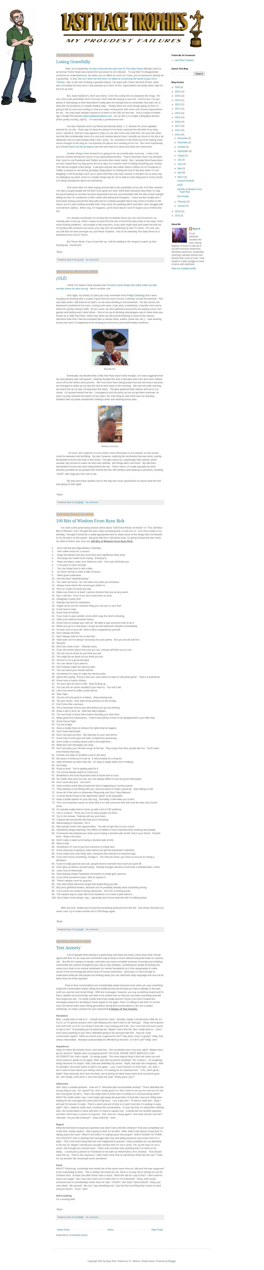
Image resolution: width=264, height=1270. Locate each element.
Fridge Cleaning (135, 295)
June (180, 164)
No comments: (92, 260)
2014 (177, 211)
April (179, 172)
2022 (177, 104)
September (183, 151)
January (181, 206)
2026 (177, 87)
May (179, 168)
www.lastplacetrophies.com (97, 116)
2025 (177, 91)
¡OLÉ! (61, 278)
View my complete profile (184, 268)
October (181, 147)
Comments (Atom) (78, 1235)
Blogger (172, 1261)
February (182, 201)
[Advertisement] (183, 331)
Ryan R (196, 229)
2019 (177, 117)
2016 (177, 130)
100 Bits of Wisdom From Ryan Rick (90, 521)
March (180, 177)
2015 (177, 134)
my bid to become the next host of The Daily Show (116, 68)
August (181, 155)
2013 (177, 215)
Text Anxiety (68, 948)
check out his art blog (80, 146)
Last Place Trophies (184, 60)
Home (110, 1229)
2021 (177, 108)
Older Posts (157, 1229)
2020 (177, 113)
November (182, 142)
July (179, 159)
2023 (177, 100)
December (182, 138)
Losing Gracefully (73, 61)
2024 (177, 96)
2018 (177, 121)
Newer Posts (63, 1229)
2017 (177, 126)
